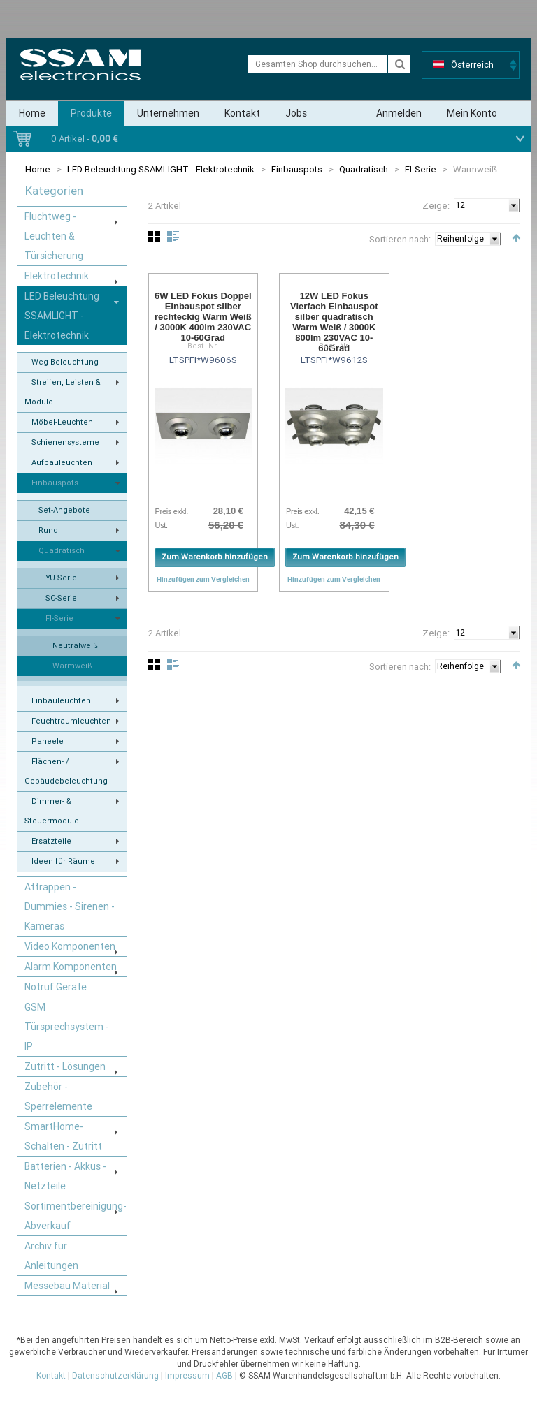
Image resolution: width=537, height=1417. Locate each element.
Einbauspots (296, 169)
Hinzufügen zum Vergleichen (203, 579)
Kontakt (242, 113)
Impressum (187, 1376)
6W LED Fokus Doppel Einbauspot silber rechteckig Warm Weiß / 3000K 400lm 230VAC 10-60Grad (203, 317)
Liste (173, 236)
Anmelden (399, 113)
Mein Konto (472, 113)
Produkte (91, 113)
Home (32, 113)
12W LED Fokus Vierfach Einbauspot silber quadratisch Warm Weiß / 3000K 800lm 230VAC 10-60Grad (334, 322)
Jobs (296, 113)
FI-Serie (420, 169)
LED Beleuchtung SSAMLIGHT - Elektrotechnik (161, 169)
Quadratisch (363, 169)
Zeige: (436, 205)
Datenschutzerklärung (115, 1376)
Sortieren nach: (400, 239)
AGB (224, 1376)
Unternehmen (168, 113)
